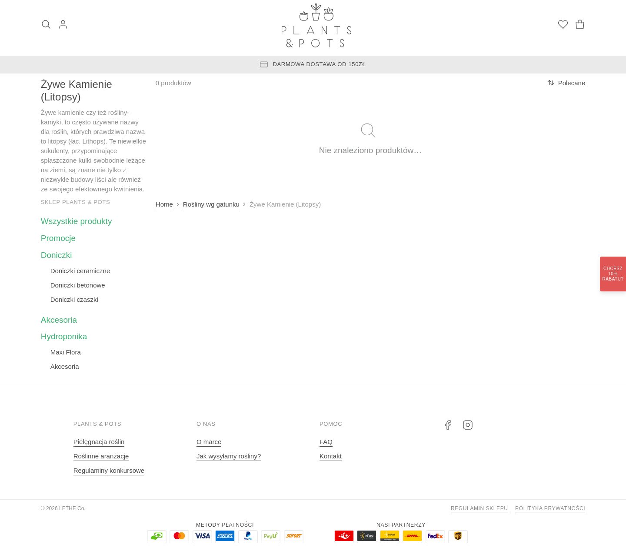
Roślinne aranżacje (101, 456)
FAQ (326, 441)
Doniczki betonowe (77, 285)
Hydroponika (64, 336)
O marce (209, 441)
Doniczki (56, 255)
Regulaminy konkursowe (108, 470)
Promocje (58, 238)
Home (164, 204)
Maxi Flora (65, 352)
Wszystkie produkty (76, 221)
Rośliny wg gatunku (211, 204)
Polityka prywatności (550, 508)
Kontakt (331, 456)
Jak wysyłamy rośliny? (228, 456)
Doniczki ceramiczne (80, 270)
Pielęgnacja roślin (99, 441)
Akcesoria (59, 319)
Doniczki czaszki (74, 299)
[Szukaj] (46, 25)
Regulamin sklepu (479, 508)
